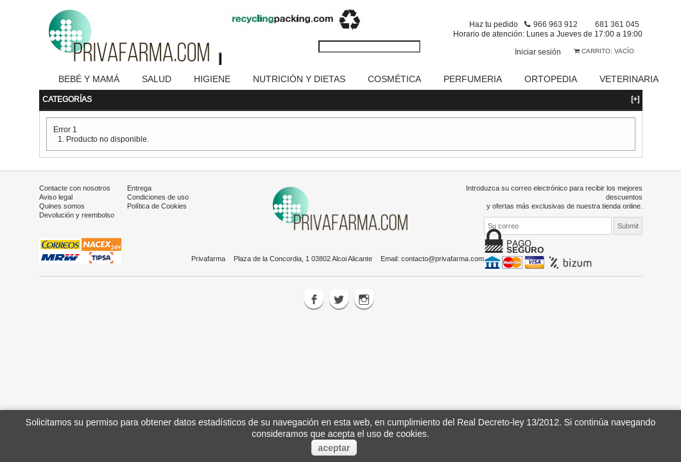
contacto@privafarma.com (442, 242)
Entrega (139, 171)
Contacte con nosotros (74, 171)
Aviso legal (56, 180)
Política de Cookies (157, 189)
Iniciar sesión (538, 51)
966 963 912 (555, 24)
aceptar (334, 448)
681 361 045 (617, 24)
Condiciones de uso (158, 180)
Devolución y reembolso (76, 198)
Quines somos (62, 189)
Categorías (340, 83)
